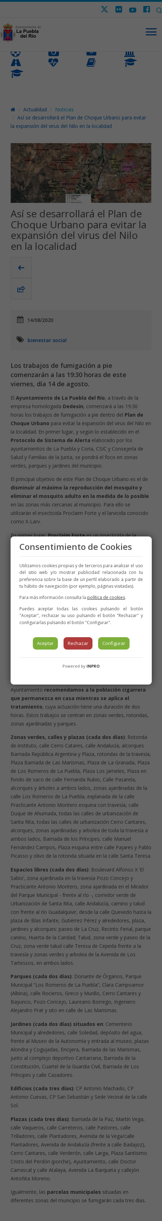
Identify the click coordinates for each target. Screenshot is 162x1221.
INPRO (93, 666)
